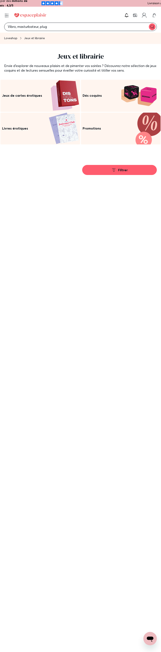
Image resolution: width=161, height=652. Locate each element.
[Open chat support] (150, 638)
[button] (126, 15)
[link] (135, 15)
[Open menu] (6, 15)
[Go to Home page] (30, 15)
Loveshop (10, 38)
